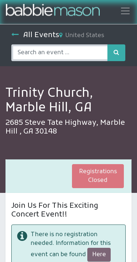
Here (99, 254)
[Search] (116, 52)
